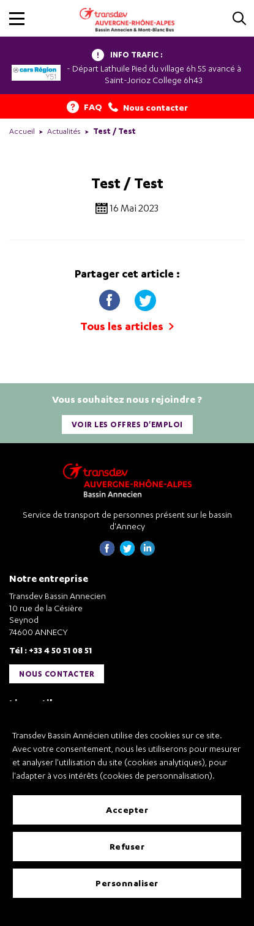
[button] (16, 18)
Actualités (64, 131)
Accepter (127, 809)
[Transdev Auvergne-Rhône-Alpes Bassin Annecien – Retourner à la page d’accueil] (127, 480)
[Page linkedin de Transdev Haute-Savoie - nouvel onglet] (147, 552)
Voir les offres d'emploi (127, 424)
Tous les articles (127, 326)
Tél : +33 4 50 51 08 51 (50, 650)
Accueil (22, 131)
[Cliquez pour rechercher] (239, 19)
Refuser (127, 846)
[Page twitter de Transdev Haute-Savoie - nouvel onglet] (127, 552)
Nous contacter (56, 673)
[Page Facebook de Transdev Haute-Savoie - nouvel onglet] (107, 552)
